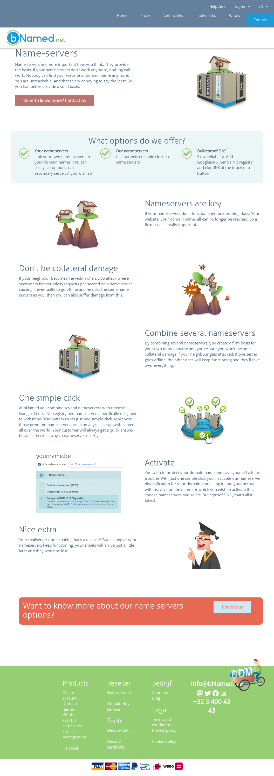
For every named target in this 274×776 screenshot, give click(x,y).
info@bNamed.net (217, 685)
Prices (140, 23)
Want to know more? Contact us (54, 102)
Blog (156, 699)
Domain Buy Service (118, 708)
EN (263, 6)
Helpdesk (218, 6)
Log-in (242, 6)
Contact (252, 23)
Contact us (232, 609)
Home (120, 23)
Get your (255, 39)
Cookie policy (164, 743)
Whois (216, 23)
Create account (70, 697)
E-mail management (74, 735)
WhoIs (68, 716)
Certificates (163, 23)
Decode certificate (116, 745)
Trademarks (192, 23)
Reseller (21, 39)
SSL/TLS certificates (72, 724)
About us (160, 694)
